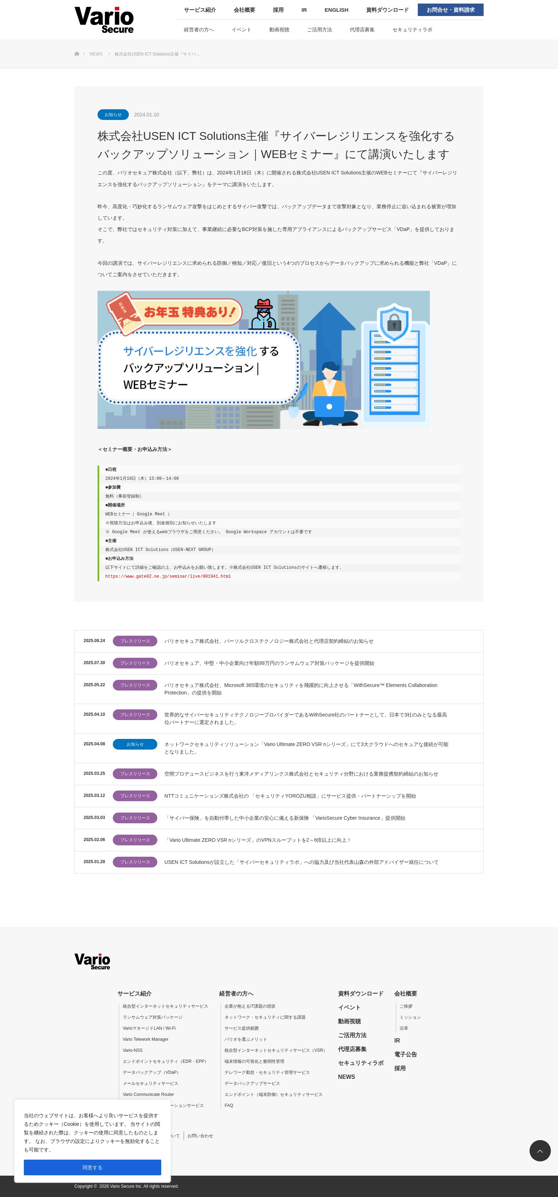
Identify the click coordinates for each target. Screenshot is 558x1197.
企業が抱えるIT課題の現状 (250, 1006)
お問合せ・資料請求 (451, 10)
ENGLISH (336, 10)
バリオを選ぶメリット (246, 1039)
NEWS (346, 1077)
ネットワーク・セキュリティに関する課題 (265, 1017)
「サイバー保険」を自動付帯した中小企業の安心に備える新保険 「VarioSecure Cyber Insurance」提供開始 (284, 818)
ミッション (410, 1017)
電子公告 (405, 1054)
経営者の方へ (199, 29)
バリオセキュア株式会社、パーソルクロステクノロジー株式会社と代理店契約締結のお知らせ (269, 641)
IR (304, 10)
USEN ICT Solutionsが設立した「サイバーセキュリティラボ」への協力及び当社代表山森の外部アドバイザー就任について (301, 862)
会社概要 (244, 10)
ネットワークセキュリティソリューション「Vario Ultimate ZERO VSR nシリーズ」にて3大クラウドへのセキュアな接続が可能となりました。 (306, 748)
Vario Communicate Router (148, 1094)
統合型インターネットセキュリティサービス (165, 1006)
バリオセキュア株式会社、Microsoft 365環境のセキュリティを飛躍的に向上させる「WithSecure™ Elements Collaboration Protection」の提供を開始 (300, 688)
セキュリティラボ (412, 29)
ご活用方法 (319, 29)
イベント (242, 29)
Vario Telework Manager (145, 1039)
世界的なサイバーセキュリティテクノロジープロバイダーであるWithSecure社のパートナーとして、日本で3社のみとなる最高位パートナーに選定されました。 (305, 718)
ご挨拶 (406, 1006)
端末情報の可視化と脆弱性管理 (254, 1061)
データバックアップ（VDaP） (152, 1072)
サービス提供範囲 (242, 1028)
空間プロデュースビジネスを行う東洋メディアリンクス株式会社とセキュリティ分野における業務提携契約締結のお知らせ (301, 774)
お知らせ (113, 114)
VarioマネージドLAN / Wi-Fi (149, 1028)
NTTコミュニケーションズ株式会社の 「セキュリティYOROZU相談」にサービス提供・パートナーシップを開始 (290, 796)
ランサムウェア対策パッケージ (153, 1017)
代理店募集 (362, 29)
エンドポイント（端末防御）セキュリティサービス (274, 1094)
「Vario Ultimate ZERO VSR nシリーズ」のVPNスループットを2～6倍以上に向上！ (258, 840)
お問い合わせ (200, 1135)
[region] (92, 1141)
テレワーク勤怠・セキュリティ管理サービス (267, 1072)
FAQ (229, 1105)
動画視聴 (279, 29)
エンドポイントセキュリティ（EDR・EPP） (166, 1061)
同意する (92, 1167)
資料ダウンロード (387, 10)
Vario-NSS (133, 1050)
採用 (278, 10)
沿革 (404, 1028)
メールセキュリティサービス (150, 1083)
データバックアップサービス (252, 1083)
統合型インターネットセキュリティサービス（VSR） (276, 1050)
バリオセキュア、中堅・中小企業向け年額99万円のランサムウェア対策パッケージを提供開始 (269, 663)
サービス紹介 (200, 10)
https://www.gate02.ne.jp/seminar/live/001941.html (168, 577)
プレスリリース (135, 641)
